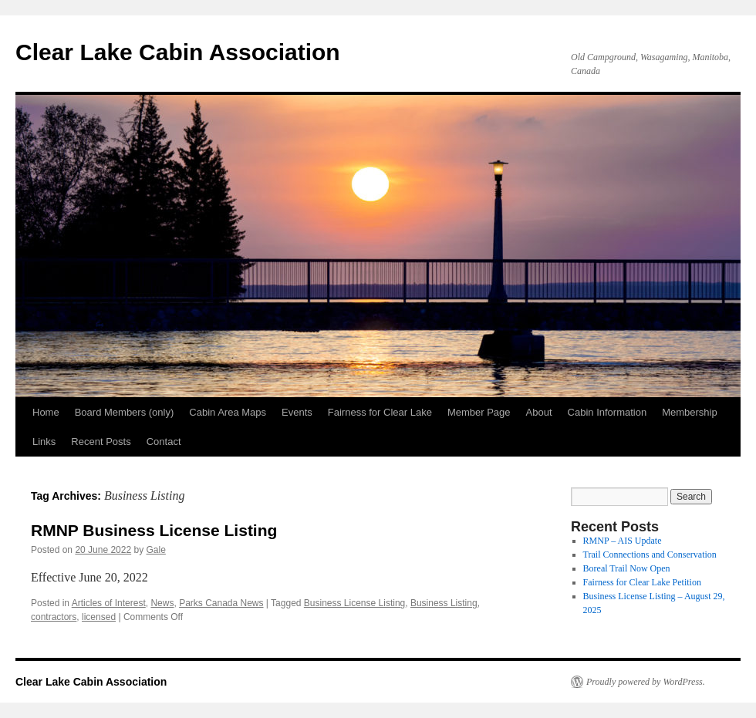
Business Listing (444, 603)
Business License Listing (354, 603)
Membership (689, 412)
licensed (99, 617)
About (539, 412)
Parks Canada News (221, 603)
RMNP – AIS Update (622, 540)
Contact (164, 441)
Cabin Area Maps (227, 412)
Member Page (479, 412)
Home (45, 412)
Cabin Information (607, 412)
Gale (156, 549)
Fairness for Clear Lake (380, 412)
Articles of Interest (109, 603)
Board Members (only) (124, 412)
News (162, 603)
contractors (53, 617)
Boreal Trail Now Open (626, 568)
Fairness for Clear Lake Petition (642, 582)
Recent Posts (100, 441)
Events (297, 412)
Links (44, 441)
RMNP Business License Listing (154, 530)
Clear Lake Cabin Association (177, 52)
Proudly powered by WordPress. (645, 681)
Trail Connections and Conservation (650, 554)
